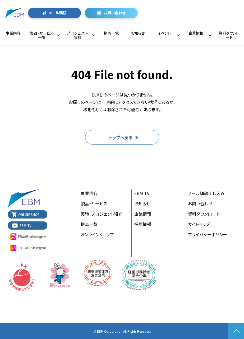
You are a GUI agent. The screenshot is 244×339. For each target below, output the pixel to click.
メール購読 (58, 12)
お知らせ (138, 33)
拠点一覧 (111, 33)
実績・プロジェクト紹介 (101, 214)
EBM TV (141, 193)
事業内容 (13, 33)
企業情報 (195, 33)
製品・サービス (94, 203)
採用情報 (142, 224)
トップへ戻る (120, 137)
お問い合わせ (115, 12)
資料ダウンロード (229, 35)
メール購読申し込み (206, 193)
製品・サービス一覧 (41, 35)
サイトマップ (199, 224)
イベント (164, 33)
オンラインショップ (97, 234)
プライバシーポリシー (207, 234)
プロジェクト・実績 (78, 35)
